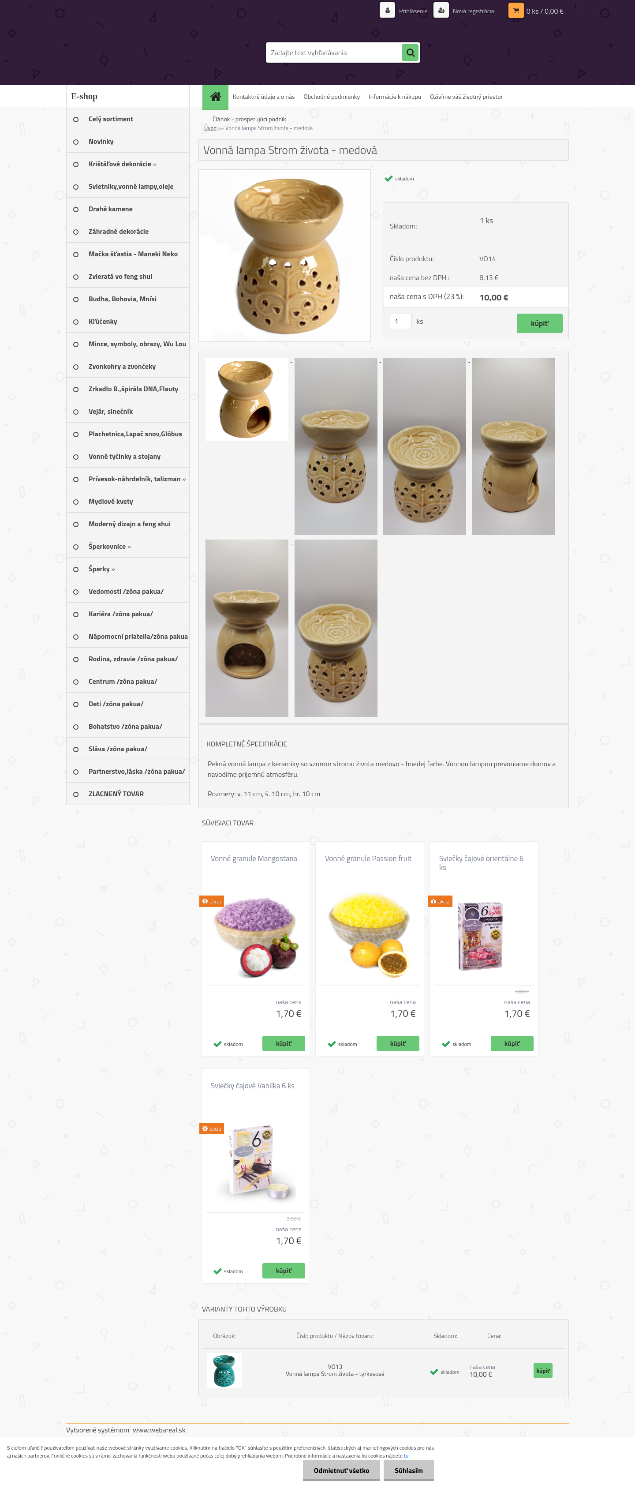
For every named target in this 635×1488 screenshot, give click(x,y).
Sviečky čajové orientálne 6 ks (481, 863)
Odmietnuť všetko (341, 1470)
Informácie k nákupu (395, 96)
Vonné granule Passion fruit (368, 858)
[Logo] (126, 52)
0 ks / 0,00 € (545, 11)
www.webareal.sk (159, 1429)
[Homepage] (218, 96)
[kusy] (401, 321)
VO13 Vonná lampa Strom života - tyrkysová (335, 1370)
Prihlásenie (413, 10)
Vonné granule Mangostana (254, 858)
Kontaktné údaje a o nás (264, 96)
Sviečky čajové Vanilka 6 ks (253, 1085)
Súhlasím (409, 1470)
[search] (410, 53)
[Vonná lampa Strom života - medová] (284, 173)
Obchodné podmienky (332, 96)
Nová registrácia (473, 10)
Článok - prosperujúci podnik (249, 119)
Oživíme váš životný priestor (466, 96)
